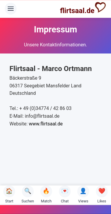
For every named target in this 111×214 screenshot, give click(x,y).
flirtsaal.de (83, 8)
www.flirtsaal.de (46, 124)
